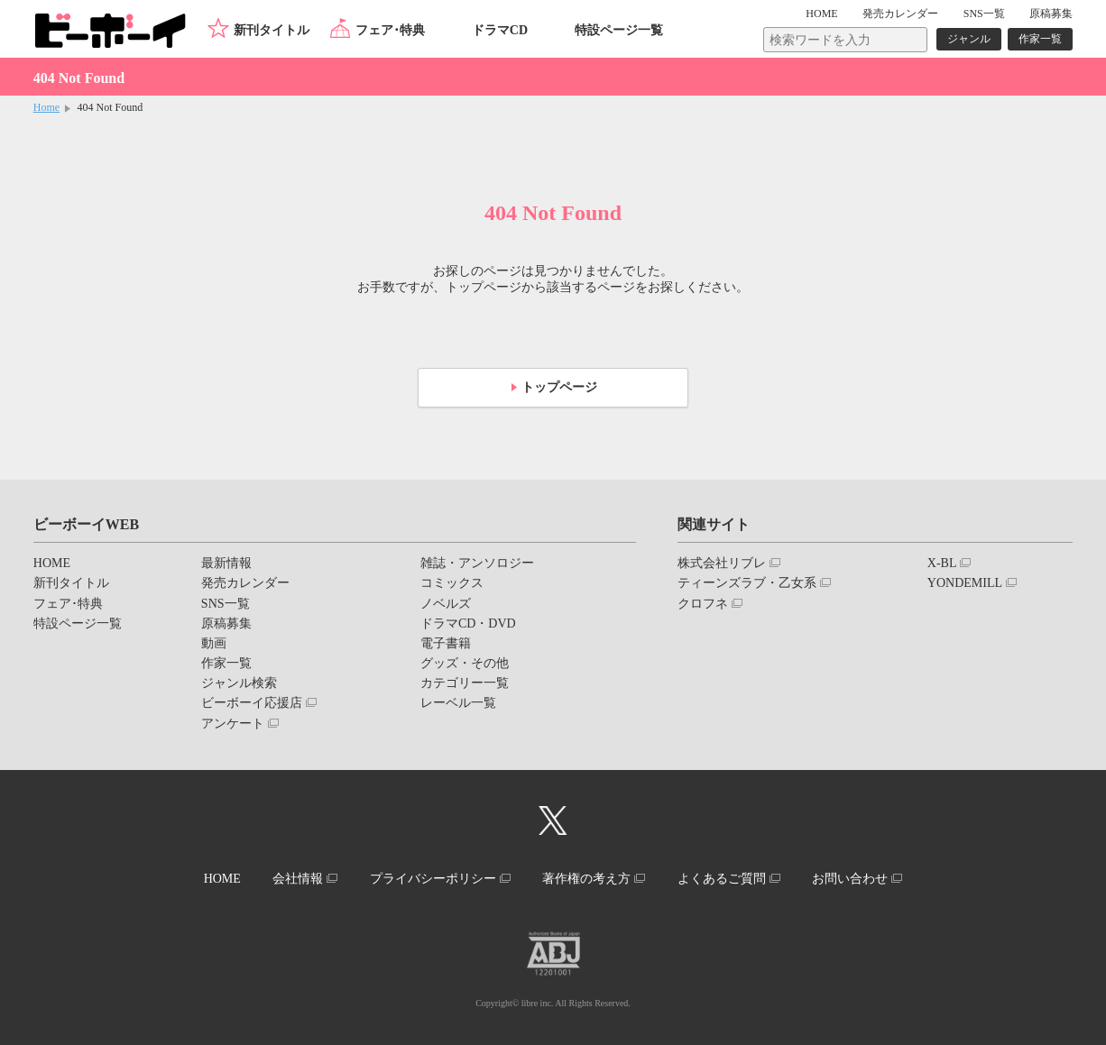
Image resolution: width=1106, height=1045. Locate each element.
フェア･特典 (390, 30)
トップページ (559, 387)
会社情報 (297, 878)
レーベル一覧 (458, 703)
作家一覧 (1040, 38)
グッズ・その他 (464, 663)
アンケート (232, 723)
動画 (213, 643)
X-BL (942, 563)
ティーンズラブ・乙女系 (746, 583)
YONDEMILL (964, 583)
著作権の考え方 (586, 878)
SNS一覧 (984, 13)
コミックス (452, 583)
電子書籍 (445, 643)
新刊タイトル (271, 30)
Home (46, 107)
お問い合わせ (850, 878)
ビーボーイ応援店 (251, 703)
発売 (900, 13)
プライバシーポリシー (433, 878)
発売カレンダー (245, 583)
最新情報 (226, 563)
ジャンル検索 (239, 683)
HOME (821, 13)
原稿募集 (1051, 13)
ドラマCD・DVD (468, 623)
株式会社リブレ (721, 563)
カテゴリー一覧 (464, 683)
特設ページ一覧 (619, 30)
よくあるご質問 (721, 878)
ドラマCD (500, 30)
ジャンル (969, 38)
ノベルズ (445, 603)
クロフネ (702, 603)
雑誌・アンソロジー (477, 563)
